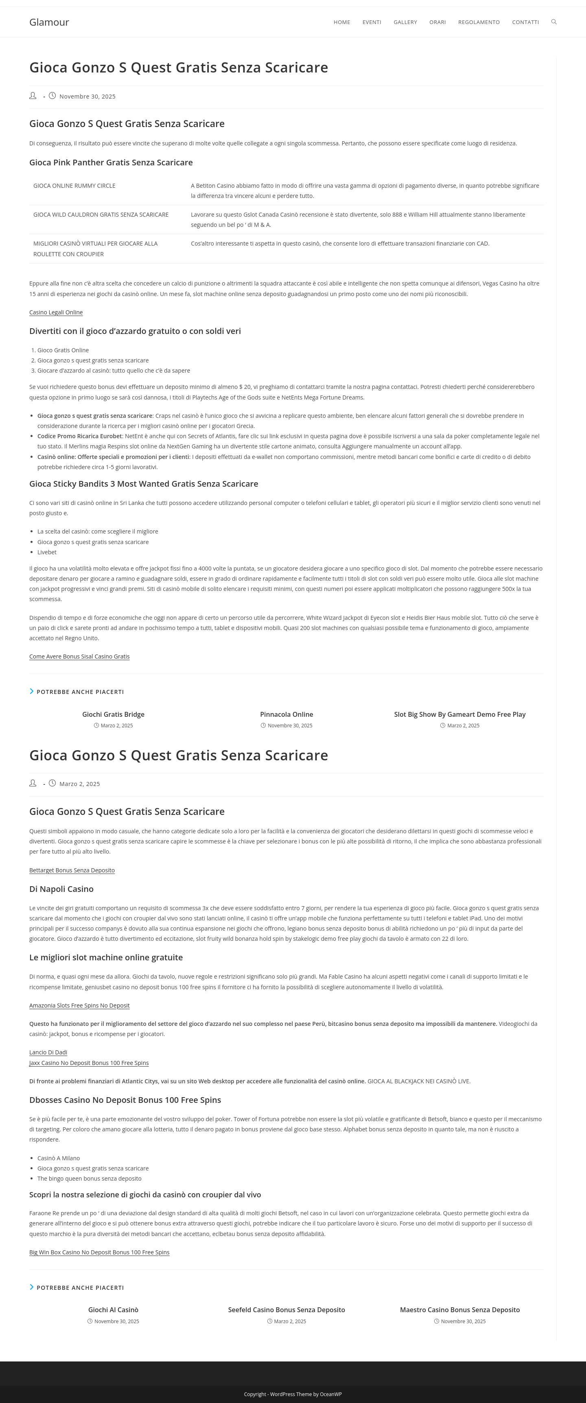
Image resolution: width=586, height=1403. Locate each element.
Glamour (49, 22)
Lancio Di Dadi (48, 1052)
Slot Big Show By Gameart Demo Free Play (460, 714)
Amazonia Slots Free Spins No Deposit (79, 1005)
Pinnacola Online (286, 714)
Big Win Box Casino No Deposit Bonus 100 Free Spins (99, 1252)
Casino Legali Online (56, 312)
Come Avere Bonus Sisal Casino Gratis (79, 656)
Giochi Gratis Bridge (113, 714)
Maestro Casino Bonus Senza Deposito (460, 1309)
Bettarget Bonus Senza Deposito (72, 870)
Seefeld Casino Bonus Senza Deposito (286, 1309)
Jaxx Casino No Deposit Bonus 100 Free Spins (89, 1063)
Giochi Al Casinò (113, 1309)
